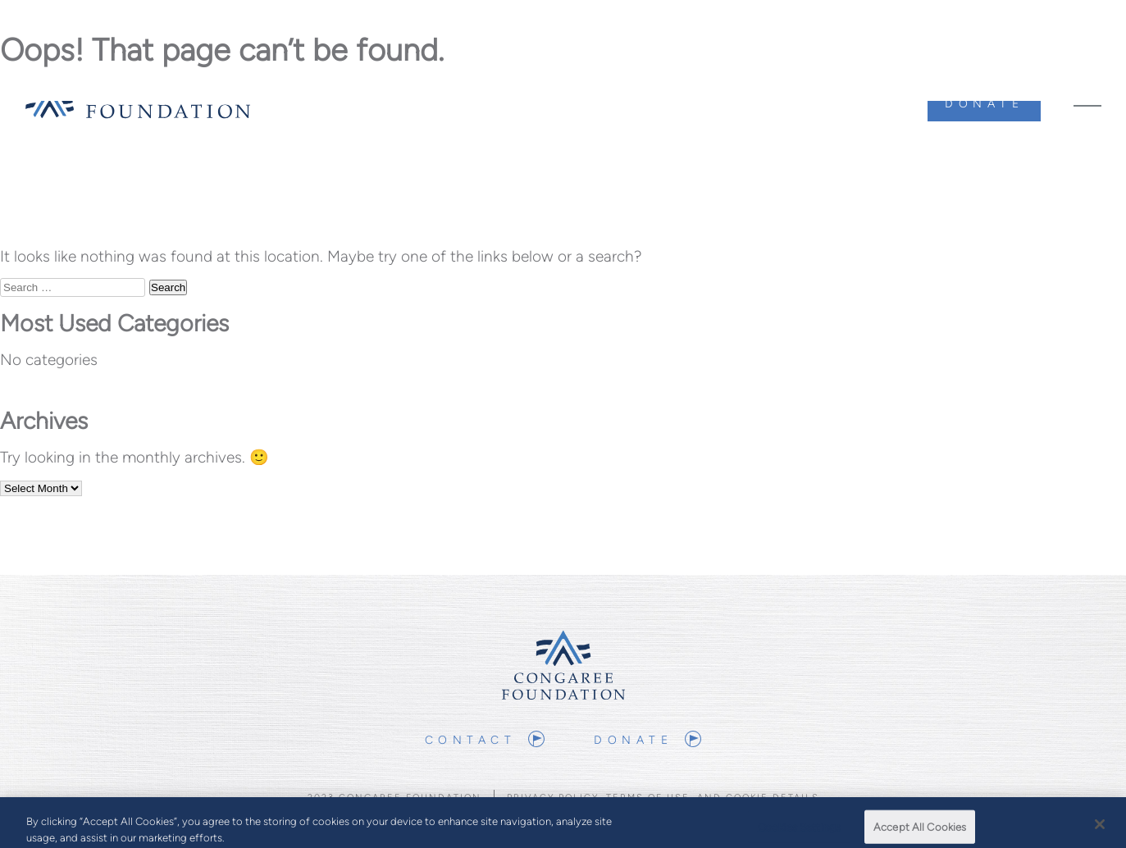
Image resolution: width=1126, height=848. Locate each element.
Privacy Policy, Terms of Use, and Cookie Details (663, 797)
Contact (471, 740)
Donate (984, 104)
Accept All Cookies (919, 830)
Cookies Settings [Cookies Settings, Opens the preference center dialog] (799, 830)
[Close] (1100, 827)
